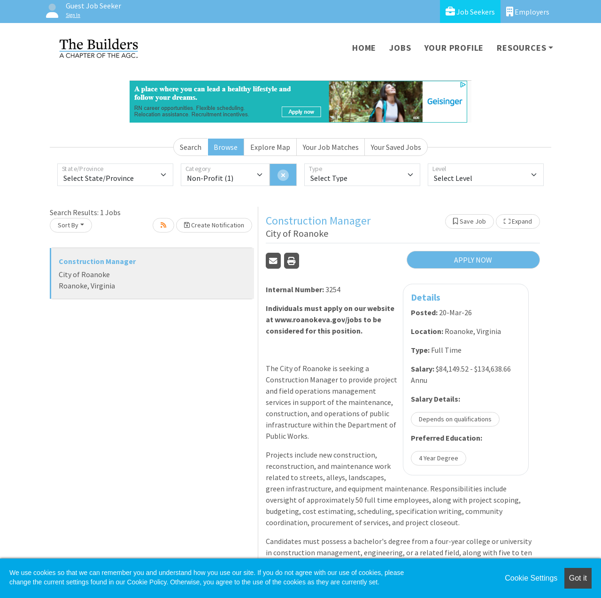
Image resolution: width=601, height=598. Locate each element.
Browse (226, 147)
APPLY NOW (473, 259)
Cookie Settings (531, 578)
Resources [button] (521, 47)
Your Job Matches (331, 147)
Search (190, 147)
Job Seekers (470, 11)
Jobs (400, 47)
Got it (578, 578)
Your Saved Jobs (396, 147)
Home (364, 47)
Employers (527, 11)
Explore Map (270, 147)
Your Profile (454, 47)
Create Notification (214, 225)
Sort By (68, 225)
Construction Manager (97, 261)
